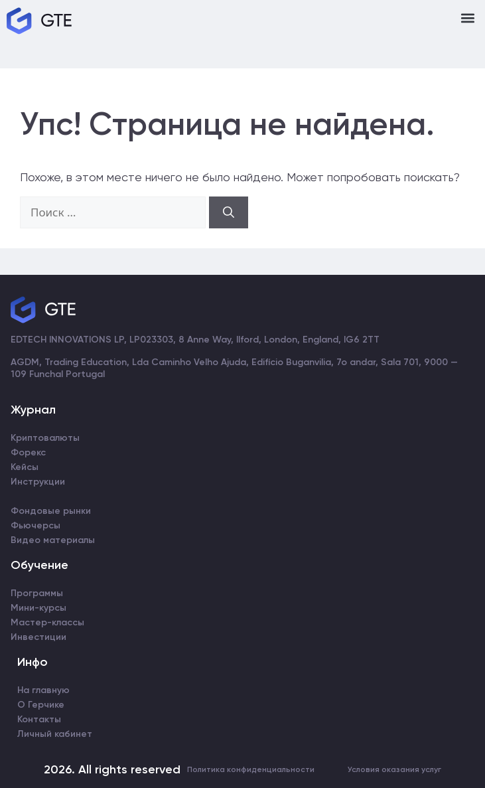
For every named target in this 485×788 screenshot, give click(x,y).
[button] (467, 18)
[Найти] (228, 212)
